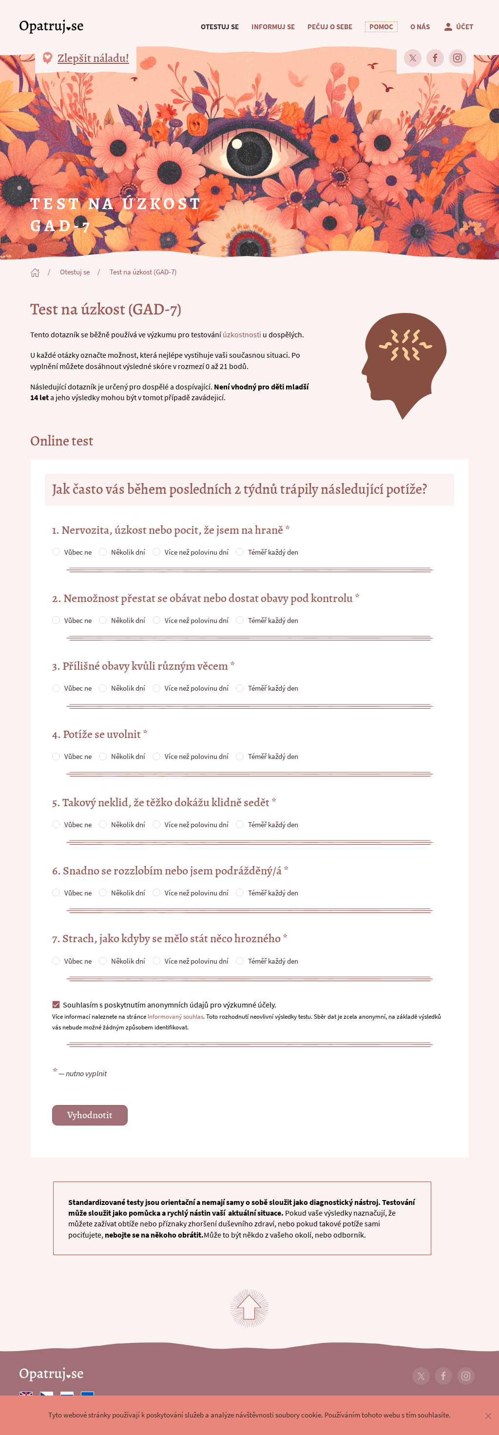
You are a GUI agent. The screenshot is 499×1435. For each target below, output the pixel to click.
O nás (420, 26)
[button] (381, 27)
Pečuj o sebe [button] (329, 26)
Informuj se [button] (273, 26)
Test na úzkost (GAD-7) (143, 272)
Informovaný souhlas (175, 1016)
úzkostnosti (242, 334)
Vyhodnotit (90, 1115)
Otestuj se (75, 272)
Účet (457, 27)
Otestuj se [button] (220, 26)
